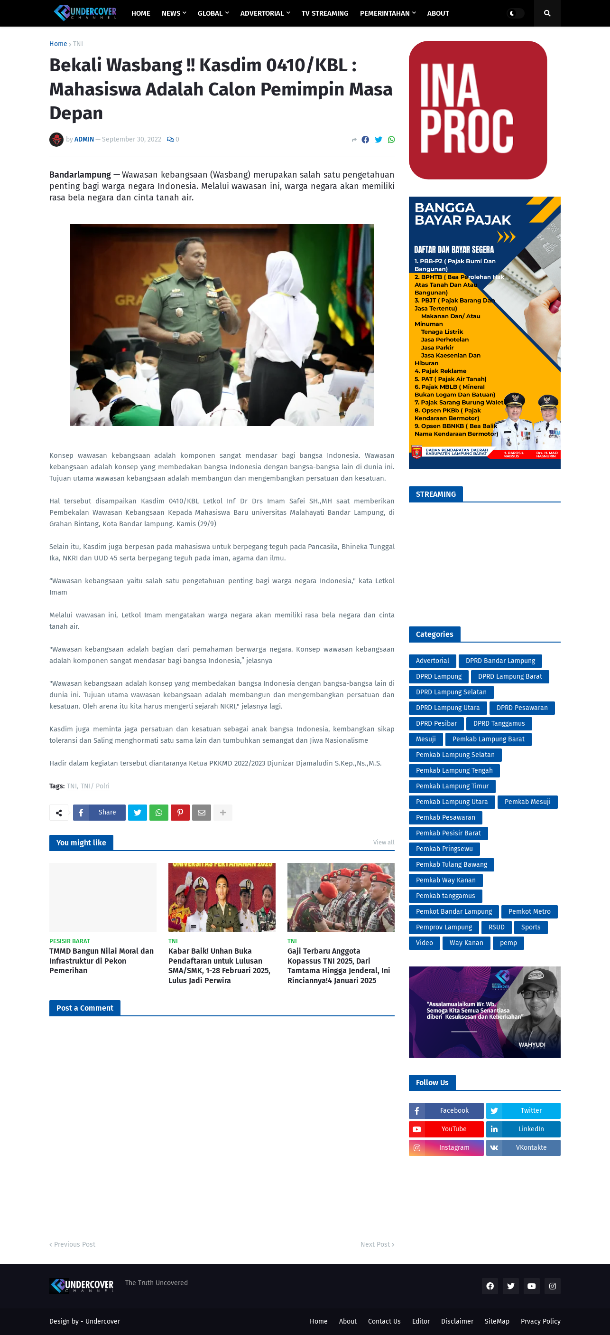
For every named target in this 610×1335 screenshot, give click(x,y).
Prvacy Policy (541, 1321)
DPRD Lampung (439, 676)
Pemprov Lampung (444, 927)
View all (384, 842)
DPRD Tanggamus (499, 724)
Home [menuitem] (140, 13)
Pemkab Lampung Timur (452, 786)
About (348, 1321)
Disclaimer (457, 1321)
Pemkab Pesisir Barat (448, 833)
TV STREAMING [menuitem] (325, 13)
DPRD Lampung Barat (510, 676)
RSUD (497, 927)
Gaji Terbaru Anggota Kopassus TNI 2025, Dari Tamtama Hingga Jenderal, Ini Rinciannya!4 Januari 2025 (338, 966)
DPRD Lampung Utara (448, 708)
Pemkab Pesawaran (445, 818)
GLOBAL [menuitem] (210, 13)
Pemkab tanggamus (445, 896)
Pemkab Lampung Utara (452, 802)
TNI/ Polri (95, 786)
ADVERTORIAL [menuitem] (262, 13)
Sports (531, 927)
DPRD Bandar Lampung (500, 661)
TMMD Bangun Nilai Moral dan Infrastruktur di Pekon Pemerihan (101, 961)
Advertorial (432, 661)
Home (58, 44)
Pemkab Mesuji (528, 802)
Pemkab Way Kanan (446, 880)
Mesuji (426, 739)
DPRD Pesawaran (522, 708)
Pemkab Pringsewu (444, 849)
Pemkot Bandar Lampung (454, 912)
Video (424, 943)
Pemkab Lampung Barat (489, 739)
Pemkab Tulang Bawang (451, 865)
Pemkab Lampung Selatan (455, 755)
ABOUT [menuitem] (438, 13)
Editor (421, 1321)
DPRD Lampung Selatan (451, 692)
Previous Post (74, 1244)
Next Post (375, 1244)
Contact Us (384, 1321)
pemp (508, 943)
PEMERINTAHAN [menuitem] (385, 13)
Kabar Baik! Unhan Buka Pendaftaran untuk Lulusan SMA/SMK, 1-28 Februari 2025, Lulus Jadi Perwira (219, 966)
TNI (78, 44)
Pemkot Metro (529, 912)
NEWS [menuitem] (171, 13)
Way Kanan (466, 943)
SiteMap (497, 1321)
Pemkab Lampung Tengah (454, 771)
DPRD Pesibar (436, 724)
